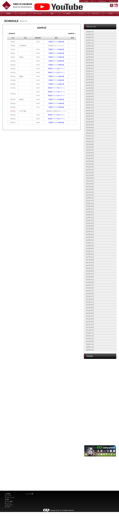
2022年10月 (90, 141)
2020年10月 (90, 203)
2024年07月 (90, 85)
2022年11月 (90, 139)
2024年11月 (90, 74)
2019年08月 (90, 229)
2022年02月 (90, 164)
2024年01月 (90, 102)
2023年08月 (90, 116)
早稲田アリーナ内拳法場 (56, 42)
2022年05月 (90, 155)
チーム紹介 (66, 13)
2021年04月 (90, 189)
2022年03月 (90, 161)
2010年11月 (90, 333)
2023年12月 (90, 105)
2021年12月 (90, 167)
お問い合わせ (103, 1)
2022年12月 (90, 136)
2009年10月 (90, 347)
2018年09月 (90, 248)
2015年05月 (90, 288)
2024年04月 (90, 94)
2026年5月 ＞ (72, 33)
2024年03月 (90, 96)
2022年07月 (90, 150)
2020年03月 (90, 212)
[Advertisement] (100, 473)
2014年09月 (90, 293)
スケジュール (37, 13)
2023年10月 (90, 110)
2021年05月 (90, 186)
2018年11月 (90, 243)
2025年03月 (90, 65)
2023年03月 (90, 130)
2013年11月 (90, 302)
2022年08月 (90, 147)
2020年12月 (90, 198)
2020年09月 (90, 206)
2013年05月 (90, 313)
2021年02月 (90, 195)
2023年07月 (90, 119)
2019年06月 (90, 234)
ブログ (111, 13)
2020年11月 (90, 201)
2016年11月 (90, 268)
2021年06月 (90, 184)
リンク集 (30, 494)
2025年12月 (90, 40)
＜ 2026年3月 (11, 33)
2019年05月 (90, 237)
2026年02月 (90, 37)
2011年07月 (90, 330)
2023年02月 (90, 133)
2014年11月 (90, 291)
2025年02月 (90, 68)
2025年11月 (90, 43)
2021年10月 (90, 172)
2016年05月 (90, 277)
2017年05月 (90, 265)
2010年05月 (90, 341)
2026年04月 (90, 32)
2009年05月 (90, 350)
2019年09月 (90, 226)
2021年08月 (90, 178)
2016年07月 (90, 274)
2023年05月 (90, 125)
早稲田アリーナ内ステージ (56, 68)
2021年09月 (90, 175)
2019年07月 (90, 231)
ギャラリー (96, 13)
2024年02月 (90, 99)
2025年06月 (90, 57)
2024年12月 (90, 71)
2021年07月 (90, 181)
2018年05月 (90, 254)
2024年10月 (90, 77)
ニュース (23, 13)
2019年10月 (90, 223)
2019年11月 (90, 220)
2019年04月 (90, 240)
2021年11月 (90, 170)
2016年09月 (90, 271)
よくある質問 (85, 1)
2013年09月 (90, 305)
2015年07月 (90, 285)
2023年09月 (90, 113)
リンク (94, 1)
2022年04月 (90, 158)
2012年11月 (90, 316)
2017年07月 (90, 262)
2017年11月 (90, 257)
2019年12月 (90, 217)
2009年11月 (90, 344)
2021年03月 (90, 192)
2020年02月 (90, 215)
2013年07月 (90, 310)
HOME (8, 13)
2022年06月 (90, 153)
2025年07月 (90, 54)
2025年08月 (90, 51)
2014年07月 (90, 296)
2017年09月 (90, 260)
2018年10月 (90, 246)
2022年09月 (90, 144)
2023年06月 (90, 122)
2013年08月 (90, 308)
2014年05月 (90, 299)
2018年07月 (90, 251)
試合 (52, 13)
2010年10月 (90, 336)
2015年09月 (90, 282)
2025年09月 (90, 48)
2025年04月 (90, 63)
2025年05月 (90, 60)
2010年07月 (90, 338)
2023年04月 (90, 127)
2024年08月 (90, 82)
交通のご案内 (113, 1)
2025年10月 (90, 46)
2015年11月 (90, 279)
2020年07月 (90, 209)
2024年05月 (90, 91)
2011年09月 (90, 327)
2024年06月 (90, 88)
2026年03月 (90, 34)
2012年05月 (90, 322)
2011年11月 (90, 324)
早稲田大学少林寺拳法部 (22, 4)
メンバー (81, 13)
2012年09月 (90, 319)
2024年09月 (90, 79)
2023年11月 (90, 108)
